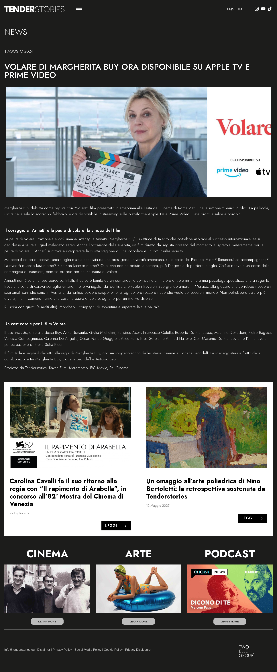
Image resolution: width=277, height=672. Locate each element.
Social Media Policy (87, 649)
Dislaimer (43, 649)
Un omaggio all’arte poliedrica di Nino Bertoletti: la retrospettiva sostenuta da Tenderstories (205, 488)
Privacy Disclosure (138, 649)
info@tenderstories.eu (19, 649)
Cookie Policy (113, 649)
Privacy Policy (62, 649)
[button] (79, 9)
